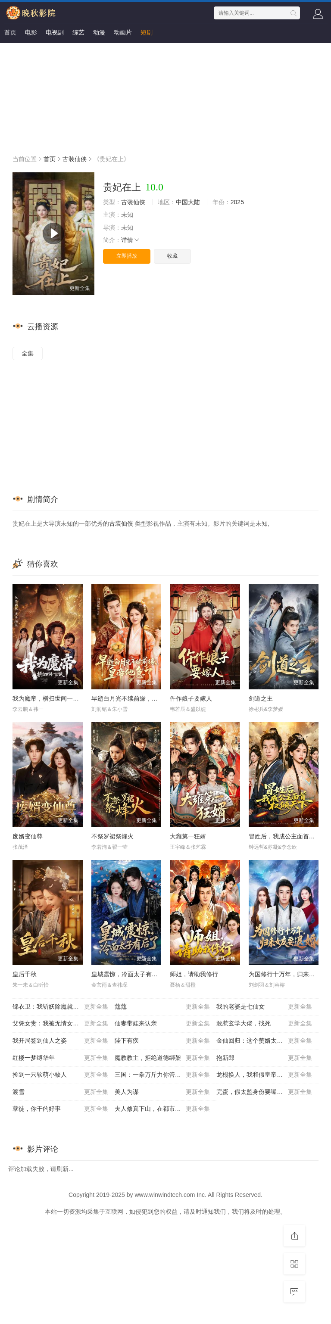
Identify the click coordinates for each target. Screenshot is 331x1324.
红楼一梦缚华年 (60, 1058)
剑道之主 (261, 698)
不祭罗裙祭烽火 (112, 836)
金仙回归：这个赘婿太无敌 (264, 1041)
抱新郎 (264, 1058)
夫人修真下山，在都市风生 (162, 1109)
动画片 (123, 32)
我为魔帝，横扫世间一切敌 (48, 698)
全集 (28, 353)
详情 (130, 240)
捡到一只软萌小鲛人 (60, 1075)
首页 (10, 32)
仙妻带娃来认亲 (162, 1023)
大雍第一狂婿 (188, 836)
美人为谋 (162, 1092)
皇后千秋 (24, 974)
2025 (237, 202)
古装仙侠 (74, 159)
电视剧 (55, 32)
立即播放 (126, 256)
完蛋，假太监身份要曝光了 (264, 1092)
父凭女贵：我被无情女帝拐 (60, 1023)
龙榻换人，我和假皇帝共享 (264, 1075)
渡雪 (60, 1092)
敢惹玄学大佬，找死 (264, 1023)
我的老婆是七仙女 (264, 1007)
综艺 (78, 32)
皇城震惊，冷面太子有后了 (127, 974)
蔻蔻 (162, 1007)
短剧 (147, 32)
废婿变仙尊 (27, 836)
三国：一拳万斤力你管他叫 (162, 1075)
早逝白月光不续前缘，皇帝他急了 (136, 698)
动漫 (99, 32)
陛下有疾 (162, 1041)
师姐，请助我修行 (194, 974)
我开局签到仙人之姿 (60, 1041)
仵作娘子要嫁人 (191, 698)
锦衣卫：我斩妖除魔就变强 (60, 1007)
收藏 (172, 256)
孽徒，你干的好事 (60, 1109)
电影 (31, 32)
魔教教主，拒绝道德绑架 (162, 1058)
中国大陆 (188, 202)
